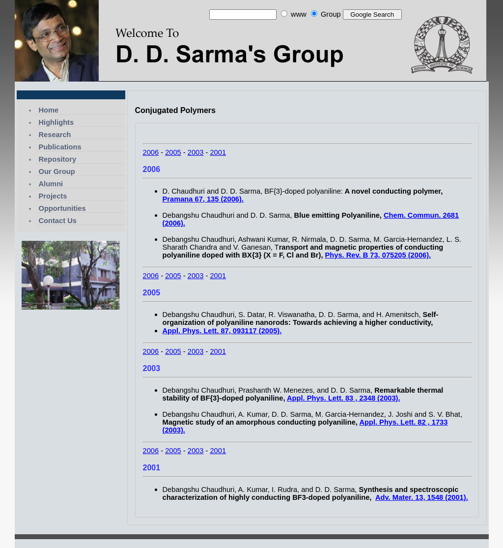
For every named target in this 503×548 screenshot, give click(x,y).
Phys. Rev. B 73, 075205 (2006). (378, 255)
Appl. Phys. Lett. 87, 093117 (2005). (222, 331)
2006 (151, 152)
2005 (173, 152)
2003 (196, 152)
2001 (218, 152)
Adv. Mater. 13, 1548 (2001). (421, 497)
